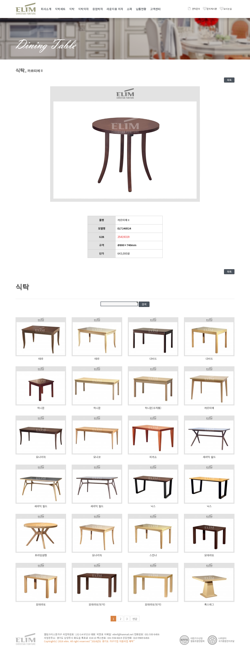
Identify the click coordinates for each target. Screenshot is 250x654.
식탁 (71, 9)
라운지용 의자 (115, 9)
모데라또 (209, 555)
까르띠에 (209, 408)
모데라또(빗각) (97, 604)
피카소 (153, 457)
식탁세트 (60, 9)
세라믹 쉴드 (209, 457)
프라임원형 (41, 555)
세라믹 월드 (40, 506)
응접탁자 (97, 9)
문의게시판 (212, 8)
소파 (129, 9)
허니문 (41, 408)
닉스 (153, 506)
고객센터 (155, 9)
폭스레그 (209, 604)
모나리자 (41, 457)
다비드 (153, 359)
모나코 (97, 457)
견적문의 (196, 8)
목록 (229, 80)
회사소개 (46, 9)
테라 (40, 359)
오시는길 (227, 8)
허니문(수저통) (153, 408)
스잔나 (153, 555)
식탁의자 (83, 9)
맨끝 (134, 619)
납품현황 (141, 9)
